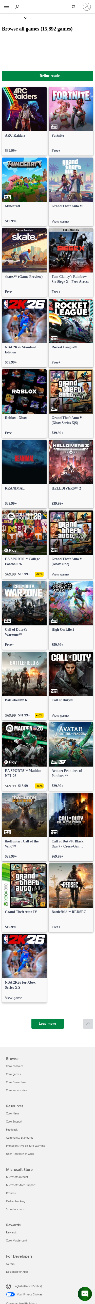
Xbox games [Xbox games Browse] (13, 1074)
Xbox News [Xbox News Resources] (13, 1113)
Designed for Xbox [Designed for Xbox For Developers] (17, 1271)
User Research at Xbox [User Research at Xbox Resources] (20, 1153)
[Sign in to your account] (87, 7)
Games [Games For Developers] (10, 1263)
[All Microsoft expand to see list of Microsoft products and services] (6, 7)
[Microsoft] (47, 4)
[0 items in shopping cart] (75, 7)
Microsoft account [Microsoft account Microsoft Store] (17, 1176)
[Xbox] (13, 18)
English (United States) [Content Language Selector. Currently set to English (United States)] (28, 1286)
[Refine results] (47, 76)
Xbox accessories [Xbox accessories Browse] (16, 1090)
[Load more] (47, 1024)
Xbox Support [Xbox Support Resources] (14, 1121)
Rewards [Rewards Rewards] (11, 1232)
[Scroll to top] (88, 1024)
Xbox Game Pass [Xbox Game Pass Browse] (16, 1082)
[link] (24, 121)
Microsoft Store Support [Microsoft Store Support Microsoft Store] (20, 1185)
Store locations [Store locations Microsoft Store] (15, 1209)
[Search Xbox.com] (17, 7)
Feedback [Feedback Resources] (11, 1129)
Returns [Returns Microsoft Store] (11, 1193)
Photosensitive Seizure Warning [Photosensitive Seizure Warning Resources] (25, 1145)
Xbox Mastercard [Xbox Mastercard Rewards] (16, 1240)
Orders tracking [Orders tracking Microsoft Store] (15, 1201)
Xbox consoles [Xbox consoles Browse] (14, 1066)
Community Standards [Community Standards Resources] (19, 1137)
